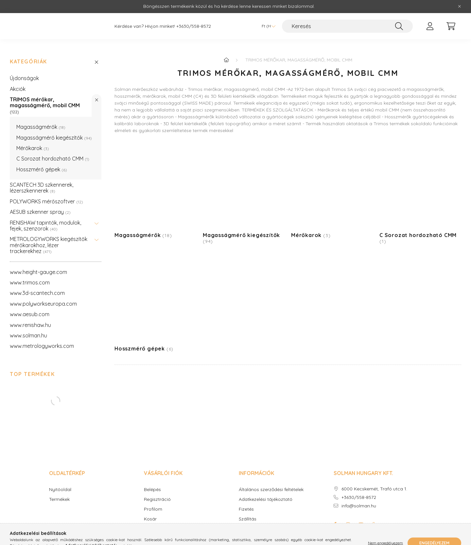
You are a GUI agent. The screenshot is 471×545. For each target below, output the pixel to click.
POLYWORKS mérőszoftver (46, 198)
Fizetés (246, 505)
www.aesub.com (29, 310)
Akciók (18, 85)
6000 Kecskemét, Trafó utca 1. (374, 485)
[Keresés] (347, 28)
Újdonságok (24, 74)
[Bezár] (459, 6)
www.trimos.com (30, 279)
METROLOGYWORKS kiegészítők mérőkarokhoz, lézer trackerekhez (48, 241)
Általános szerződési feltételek (271, 486)
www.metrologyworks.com (42, 342)
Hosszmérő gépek (41, 165)
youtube (361, 520)
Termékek (59, 496)
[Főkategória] (226, 56)
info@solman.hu (358, 502)
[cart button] (450, 28)
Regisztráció (157, 496)
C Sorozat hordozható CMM (52, 155)
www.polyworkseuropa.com (43, 300)
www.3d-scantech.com (37, 289)
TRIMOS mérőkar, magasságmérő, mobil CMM (45, 102)
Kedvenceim (157, 525)
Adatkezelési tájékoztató (265, 496)
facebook (334, 520)
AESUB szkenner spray (40, 208)
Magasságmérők (40, 123)
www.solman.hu (28, 332)
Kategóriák (28, 58)
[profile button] (429, 28)
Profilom (153, 505)
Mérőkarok (32, 144)
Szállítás (247, 515)
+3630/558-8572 (193, 28)
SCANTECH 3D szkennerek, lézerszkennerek (41, 184)
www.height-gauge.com (38, 268)
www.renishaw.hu (30, 321)
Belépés (152, 486)
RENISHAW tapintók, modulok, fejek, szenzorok (45, 222)
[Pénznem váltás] (266, 28)
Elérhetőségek (254, 525)
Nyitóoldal (60, 486)
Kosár (150, 515)
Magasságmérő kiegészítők (54, 134)
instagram (348, 520)
